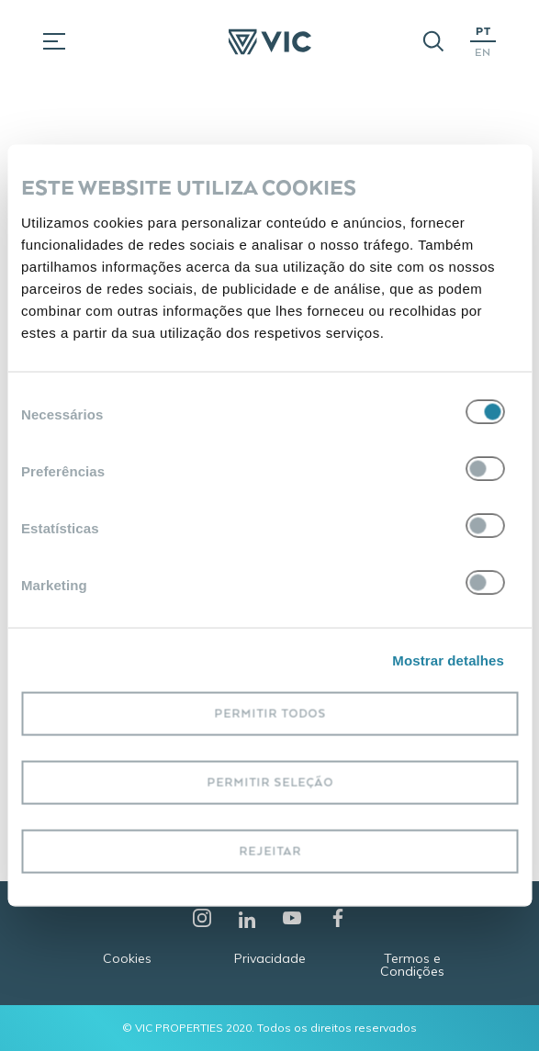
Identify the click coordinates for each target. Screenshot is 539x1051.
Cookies (127, 958)
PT (483, 31)
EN (483, 52)
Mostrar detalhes (448, 659)
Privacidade (270, 958)
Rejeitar (270, 851)
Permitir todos (270, 713)
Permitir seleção (270, 782)
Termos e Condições (412, 964)
